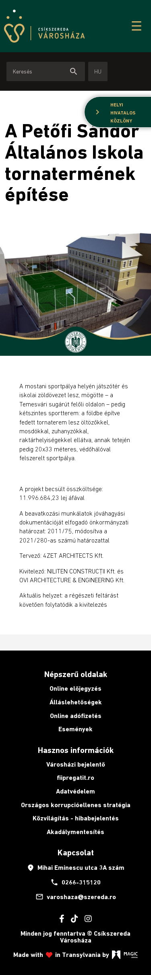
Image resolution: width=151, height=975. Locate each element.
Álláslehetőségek (76, 702)
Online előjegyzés (75, 688)
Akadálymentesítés (75, 832)
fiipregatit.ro (75, 777)
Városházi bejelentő (75, 764)
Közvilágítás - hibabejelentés (76, 818)
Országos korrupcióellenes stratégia (75, 805)
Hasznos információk (76, 750)
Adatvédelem (75, 791)
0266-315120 (75, 882)
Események (75, 729)
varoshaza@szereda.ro (75, 897)
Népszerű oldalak (75, 674)
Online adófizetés (75, 716)
